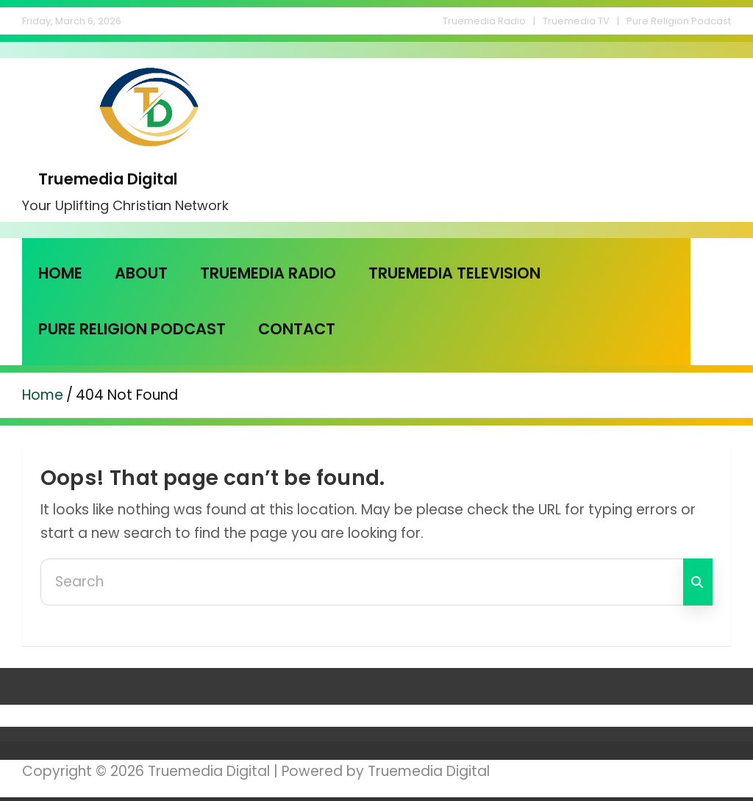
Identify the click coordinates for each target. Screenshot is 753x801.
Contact (296, 329)
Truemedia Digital (107, 179)
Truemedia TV (576, 21)
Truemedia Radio (484, 21)
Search (698, 582)
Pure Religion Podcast (679, 21)
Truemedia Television (454, 273)
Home (60, 273)
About (141, 273)
